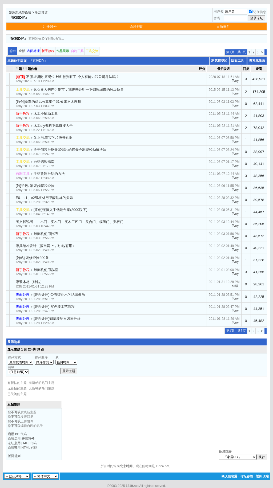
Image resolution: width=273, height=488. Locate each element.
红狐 (19, 286)
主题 (18, 69)
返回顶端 (262, 476)
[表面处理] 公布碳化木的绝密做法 (59, 295)
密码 (217, 18)
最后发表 (223, 69)
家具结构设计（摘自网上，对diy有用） (46, 246)
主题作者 (31, 69)
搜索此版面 (257, 60)
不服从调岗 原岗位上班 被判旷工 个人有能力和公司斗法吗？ (72, 77)
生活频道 (41, 12)
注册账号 (50, 27)
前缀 (11, 367)
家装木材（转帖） (29, 282)
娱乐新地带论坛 (20, 12)
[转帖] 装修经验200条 (32, 258)
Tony (19, 81)
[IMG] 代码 (29, 443)
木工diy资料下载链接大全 (53, 126)
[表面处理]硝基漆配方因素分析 (57, 319)
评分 (202, 69)
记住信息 (257, 12)
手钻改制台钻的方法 (49, 174)
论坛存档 (246, 476)
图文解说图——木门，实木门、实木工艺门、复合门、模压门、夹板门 (69, 222)
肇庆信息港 (229, 476)
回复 (246, 69)
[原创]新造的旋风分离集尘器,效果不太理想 (48, 102)
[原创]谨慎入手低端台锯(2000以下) (60, 210)
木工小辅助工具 (46, 114)
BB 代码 (21, 434)
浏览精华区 (219, 60)
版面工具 (237, 60)
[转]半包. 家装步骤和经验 (35, 186)
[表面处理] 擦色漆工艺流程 (54, 307)
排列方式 (14, 357)
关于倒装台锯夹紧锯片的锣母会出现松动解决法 (70, 150)
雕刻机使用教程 (46, 270)
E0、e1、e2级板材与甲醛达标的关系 (44, 198)
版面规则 (14, 456)
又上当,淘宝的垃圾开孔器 (53, 138)
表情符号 (28, 438)
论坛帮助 (136, 27)
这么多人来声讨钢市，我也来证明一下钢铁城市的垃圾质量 (79, 90)
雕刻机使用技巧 (46, 234)
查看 (259, 69)
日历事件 (223, 27)
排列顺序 (41, 357)
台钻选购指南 (44, 162)
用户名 (218, 11)
